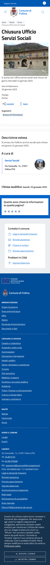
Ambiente (6, 386)
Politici (5, 320)
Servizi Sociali (12, 160)
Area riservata (8, 503)
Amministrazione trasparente (15, 490)
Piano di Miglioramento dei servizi (17, 507)
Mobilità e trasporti (10, 377)
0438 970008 (11, 461)
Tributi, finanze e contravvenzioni (17, 390)
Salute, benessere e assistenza (15, 364)
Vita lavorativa (8, 373)
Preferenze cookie (12, 546)
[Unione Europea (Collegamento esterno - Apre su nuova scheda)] (25, 281)
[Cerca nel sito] (43, 12)
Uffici (4, 315)
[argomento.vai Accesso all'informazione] (13, 114)
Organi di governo (10, 307)
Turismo (5, 369)
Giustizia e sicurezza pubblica (15, 382)
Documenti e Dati (9, 328)
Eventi (4, 441)
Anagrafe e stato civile (12, 347)
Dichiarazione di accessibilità (14, 498)
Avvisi (19, 22)
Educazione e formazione (13, 356)
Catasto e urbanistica (11, 343)
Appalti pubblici (8, 360)
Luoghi (5, 437)
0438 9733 (10, 456)
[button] (10, 3)
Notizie (5, 413)
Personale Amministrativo (13, 324)
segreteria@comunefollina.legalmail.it (23, 465)
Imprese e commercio (11, 399)
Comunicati (7, 418)
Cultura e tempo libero (12, 394)
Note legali (6, 494)
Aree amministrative (11, 311)
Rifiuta (25, 554)
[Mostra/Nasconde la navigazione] (5, 11)
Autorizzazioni (8, 351)
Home (4, 22)
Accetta (25, 559)
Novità (11, 22)
